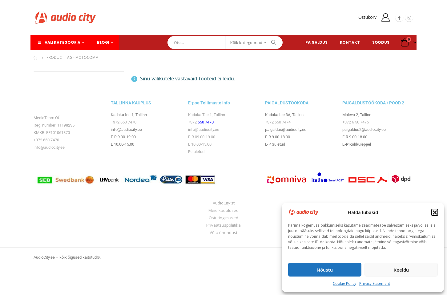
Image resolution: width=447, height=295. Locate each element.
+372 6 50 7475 (355, 122)
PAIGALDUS (316, 42)
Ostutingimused (223, 217)
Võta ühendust (223, 232)
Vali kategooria (58, 42)
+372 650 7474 (278, 122)
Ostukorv (367, 17)
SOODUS (380, 42)
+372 (193, 122)
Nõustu (325, 270)
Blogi (103, 42)
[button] (435, 212)
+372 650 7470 (46, 140)
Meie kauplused (223, 210)
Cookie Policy (344, 283)
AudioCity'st (224, 203)
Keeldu (401, 270)
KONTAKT (350, 42)
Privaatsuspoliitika (223, 225)
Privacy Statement (374, 283)
